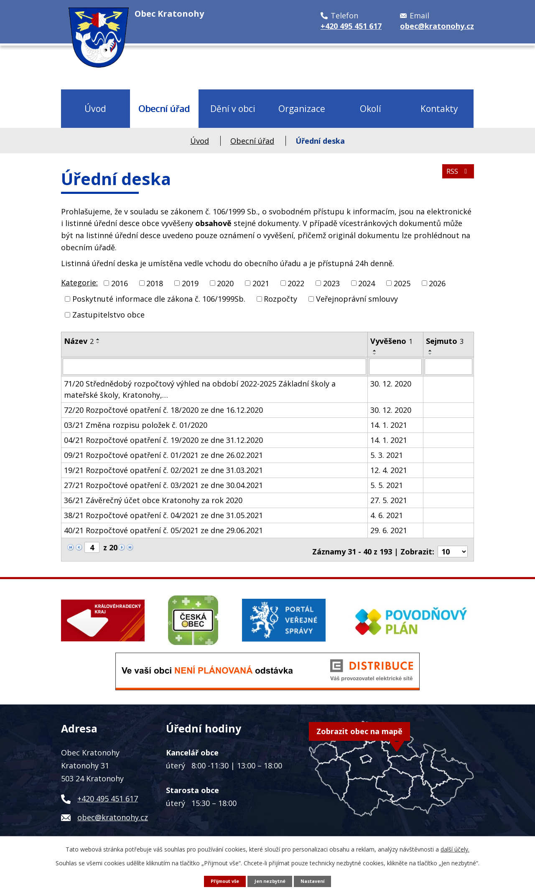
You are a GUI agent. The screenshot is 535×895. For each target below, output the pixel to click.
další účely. (455, 848)
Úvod (95, 108)
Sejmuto (445, 341)
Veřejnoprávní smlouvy (357, 299)
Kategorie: (79, 282)
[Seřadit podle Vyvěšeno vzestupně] (375, 350)
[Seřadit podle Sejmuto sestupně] (430, 354)
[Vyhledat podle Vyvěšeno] (395, 366)
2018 (154, 283)
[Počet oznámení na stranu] (453, 547)
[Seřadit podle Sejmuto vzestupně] (430, 350)
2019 (190, 283)
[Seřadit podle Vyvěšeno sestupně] (375, 354)
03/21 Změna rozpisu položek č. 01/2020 (135, 425)
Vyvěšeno (391, 341)
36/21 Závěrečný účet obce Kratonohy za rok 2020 (153, 500)
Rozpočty (280, 299)
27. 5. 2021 (388, 500)
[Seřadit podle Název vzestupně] (98, 339)
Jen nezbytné (270, 880)
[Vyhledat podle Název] (214, 366)
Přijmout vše (221, 880)
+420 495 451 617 (107, 794)
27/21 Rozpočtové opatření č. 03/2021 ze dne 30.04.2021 (163, 485)
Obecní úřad (164, 108)
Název (79, 341)
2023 (331, 283)
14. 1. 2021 (388, 425)
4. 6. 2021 (386, 515)
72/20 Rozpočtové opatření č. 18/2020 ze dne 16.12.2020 (163, 409)
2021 (260, 283)
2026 (437, 283)
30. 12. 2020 (390, 383)
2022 (296, 283)
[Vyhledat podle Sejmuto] (448, 366)
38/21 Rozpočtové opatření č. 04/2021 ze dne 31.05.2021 (163, 515)
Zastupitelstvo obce (108, 315)
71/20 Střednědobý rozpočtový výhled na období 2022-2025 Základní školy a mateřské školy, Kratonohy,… (200, 388)
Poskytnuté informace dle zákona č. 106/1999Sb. (158, 299)
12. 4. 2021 (388, 470)
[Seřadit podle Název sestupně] (98, 342)
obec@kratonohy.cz (112, 813)
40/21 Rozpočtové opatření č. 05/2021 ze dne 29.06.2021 (163, 530)
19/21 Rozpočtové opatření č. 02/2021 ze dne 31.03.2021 (163, 470)
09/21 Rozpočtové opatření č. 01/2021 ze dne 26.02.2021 (163, 455)
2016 (119, 283)
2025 (402, 283)
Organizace (301, 108)
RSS (456, 176)
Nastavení (317, 880)
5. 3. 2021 (386, 455)
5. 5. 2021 (386, 485)
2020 (225, 283)
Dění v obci (232, 108)
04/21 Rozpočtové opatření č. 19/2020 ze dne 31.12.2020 (163, 440)
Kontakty (439, 108)
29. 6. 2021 (388, 530)
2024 (366, 283)
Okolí (370, 108)
